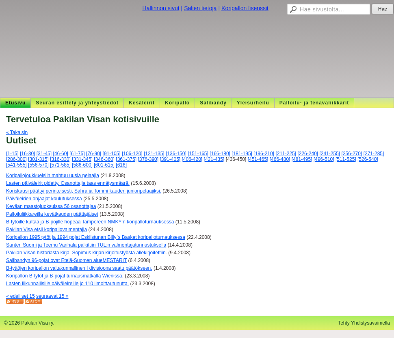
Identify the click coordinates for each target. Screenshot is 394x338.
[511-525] (346, 159)
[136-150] (176, 153)
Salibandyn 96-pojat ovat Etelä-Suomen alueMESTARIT (66, 260)
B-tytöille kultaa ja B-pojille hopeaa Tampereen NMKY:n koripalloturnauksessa (90, 222)
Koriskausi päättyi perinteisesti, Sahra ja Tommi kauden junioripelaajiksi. (83, 191)
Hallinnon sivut (161, 8)
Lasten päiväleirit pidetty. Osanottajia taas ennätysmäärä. (68, 183)
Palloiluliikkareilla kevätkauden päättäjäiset (52, 214)
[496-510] (324, 159)
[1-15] (12, 153)
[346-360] (104, 159)
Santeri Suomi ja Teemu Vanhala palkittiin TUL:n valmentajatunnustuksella (86, 245)
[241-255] (330, 153)
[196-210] (263, 153)
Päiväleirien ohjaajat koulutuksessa (44, 199)
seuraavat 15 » (52, 296)
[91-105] (112, 153)
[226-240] (307, 153)
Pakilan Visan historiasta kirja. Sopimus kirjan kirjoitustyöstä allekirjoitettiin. (86, 253)
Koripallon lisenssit (244, 8)
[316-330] (60, 159)
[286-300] (16, 159)
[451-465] (258, 159)
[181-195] (242, 153)
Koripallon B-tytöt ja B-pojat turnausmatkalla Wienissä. (64, 276)
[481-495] (302, 159)
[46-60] (60, 153)
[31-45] (44, 153)
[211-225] (285, 153)
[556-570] (38, 165)
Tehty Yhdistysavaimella (364, 323)
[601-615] (104, 165)
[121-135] (154, 153)
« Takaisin (17, 132)
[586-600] (82, 165)
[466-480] (280, 159)
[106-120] (132, 153)
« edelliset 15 (20, 296)
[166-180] (220, 153)
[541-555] (16, 165)
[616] (121, 165)
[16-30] (27, 153)
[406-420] (192, 159)
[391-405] (170, 159)
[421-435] (214, 159)
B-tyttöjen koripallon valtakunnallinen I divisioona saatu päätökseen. (79, 268)
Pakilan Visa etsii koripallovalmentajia (46, 229)
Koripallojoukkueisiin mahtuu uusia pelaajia (52, 175)
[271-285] (374, 153)
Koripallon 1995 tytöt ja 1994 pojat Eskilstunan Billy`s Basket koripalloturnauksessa (95, 237)
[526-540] (367, 159)
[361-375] (126, 159)
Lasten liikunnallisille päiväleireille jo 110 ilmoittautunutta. (67, 283)
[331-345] (82, 159)
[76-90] (93, 153)
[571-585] (60, 165)
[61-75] (76, 153)
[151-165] (198, 153)
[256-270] (352, 153)
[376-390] (148, 159)
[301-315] (38, 159)
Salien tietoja (200, 8)
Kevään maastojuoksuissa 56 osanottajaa (51, 206)
